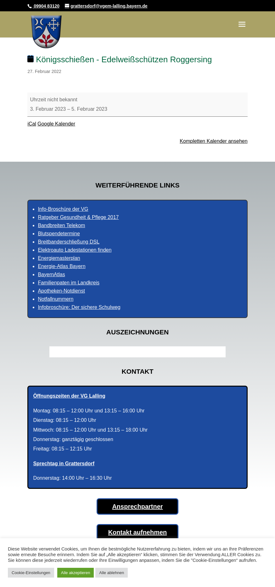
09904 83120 (45, 5)
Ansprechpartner (137, 506)
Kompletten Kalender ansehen (213, 141)
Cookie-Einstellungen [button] (31, 572)
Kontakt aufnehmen (137, 532)
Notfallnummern (55, 299)
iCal (31, 123)
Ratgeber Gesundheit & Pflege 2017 (78, 217)
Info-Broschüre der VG (63, 209)
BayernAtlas (51, 274)
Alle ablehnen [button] (111, 572)
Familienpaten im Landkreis (68, 282)
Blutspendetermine (59, 233)
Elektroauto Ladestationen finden (74, 250)
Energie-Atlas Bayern (61, 266)
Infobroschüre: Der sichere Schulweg (79, 307)
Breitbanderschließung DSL (68, 241)
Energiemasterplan (59, 258)
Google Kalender (56, 123)
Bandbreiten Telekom (61, 225)
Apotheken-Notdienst (61, 291)
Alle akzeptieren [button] (75, 572)
